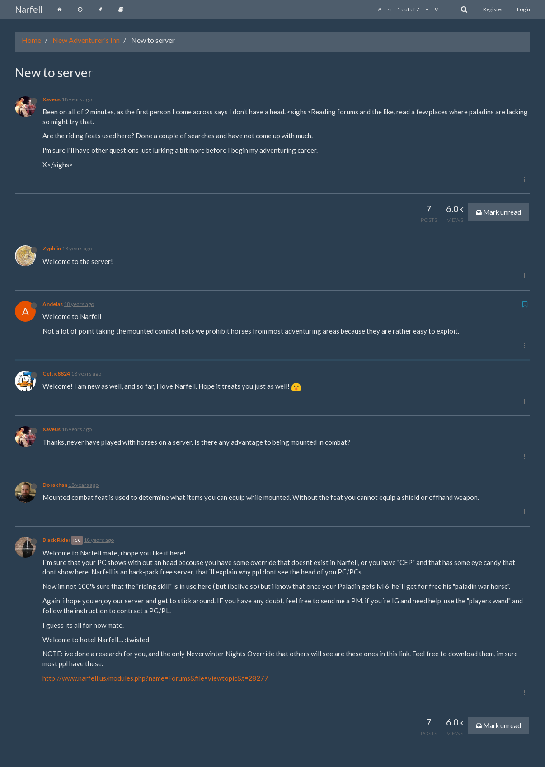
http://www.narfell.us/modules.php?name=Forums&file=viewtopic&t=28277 (155, 678)
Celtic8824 (56, 373)
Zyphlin (51, 248)
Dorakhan (54, 484)
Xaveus (51, 99)
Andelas (52, 304)
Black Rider (56, 539)
